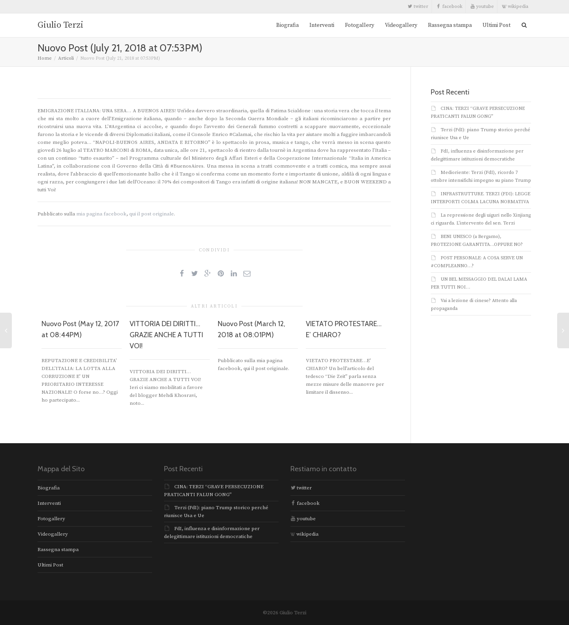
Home (45, 58)
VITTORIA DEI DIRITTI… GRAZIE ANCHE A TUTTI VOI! (166, 334)
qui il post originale (151, 214)
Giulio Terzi (60, 25)
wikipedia (515, 6)
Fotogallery (359, 25)
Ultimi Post (496, 25)
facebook (449, 6)
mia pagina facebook (101, 214)
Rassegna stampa (450, 25)
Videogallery (401, 25)
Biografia (287, 25)
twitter (418, 6)
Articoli (66, 58)
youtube (482, 6)
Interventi (321, 25)
